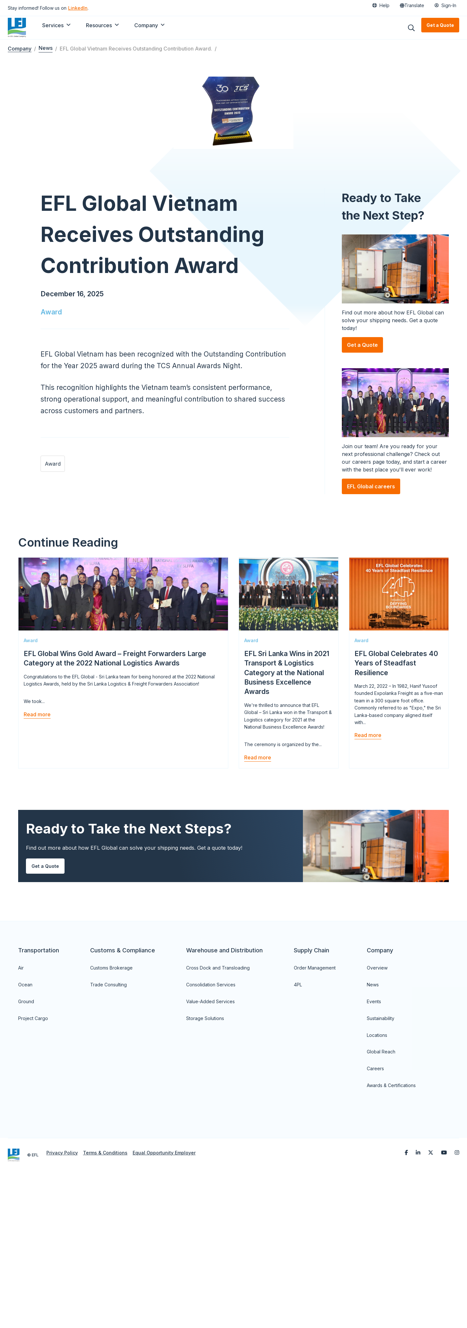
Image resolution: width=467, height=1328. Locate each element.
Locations (377, 1186)
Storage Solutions (205, 1169)
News (46, 48)
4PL (298, 1135)
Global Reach (381, 1202)
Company (146, 25)
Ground (26, 1152)
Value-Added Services (210, 1152)
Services (53, 25)
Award (51, 419)
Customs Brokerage (111, 1118)
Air (21, 1118)
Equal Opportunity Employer (164, 1303)
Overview (377, 1118)
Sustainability (380, 1169)
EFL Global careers (371, 574)
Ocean (25, 1135)
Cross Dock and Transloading (218, 1118)
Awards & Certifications (391, 1236)
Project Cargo (33, 1169)
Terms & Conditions (105, 1303)
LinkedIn (78, 8)
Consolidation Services (210, 1135)
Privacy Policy (62, 1303)
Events (374, 1152)
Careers (375, 1219)
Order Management (315, 1118)
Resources (99, 25)
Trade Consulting (108, 1135)
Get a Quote (440, 25)
